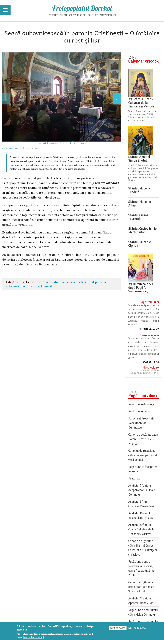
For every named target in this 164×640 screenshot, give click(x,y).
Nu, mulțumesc (137, 628)
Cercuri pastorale (11, 148)
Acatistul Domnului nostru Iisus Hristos (140, 515)
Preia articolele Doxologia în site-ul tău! (144, 371)
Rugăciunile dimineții (141, 404)
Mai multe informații (33, 637)
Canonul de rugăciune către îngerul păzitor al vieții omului (142, 455)
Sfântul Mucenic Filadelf (139, 190)
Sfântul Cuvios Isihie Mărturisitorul (142, 230)
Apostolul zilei (150, 302)
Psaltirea (134, 478)
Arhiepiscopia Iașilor (73, 15)
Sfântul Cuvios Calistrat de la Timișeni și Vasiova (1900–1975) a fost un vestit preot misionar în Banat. (142, 116)
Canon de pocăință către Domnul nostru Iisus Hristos (143, 439)
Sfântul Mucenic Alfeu (139, 203)
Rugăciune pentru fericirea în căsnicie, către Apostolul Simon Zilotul (142, 568)
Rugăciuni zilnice (143, 395)
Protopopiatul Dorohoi (82, 8)
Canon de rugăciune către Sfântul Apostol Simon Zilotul (141, 586)
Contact (93, 15)
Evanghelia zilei (149, 335)
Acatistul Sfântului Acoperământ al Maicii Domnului (142, 490)
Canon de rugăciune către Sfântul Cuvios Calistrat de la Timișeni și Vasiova (142, 547)
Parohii (53, 15)
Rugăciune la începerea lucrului (143, 469)
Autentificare (108, 15)
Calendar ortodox (143, 61)
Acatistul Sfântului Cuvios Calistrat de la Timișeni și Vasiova (141, 529)
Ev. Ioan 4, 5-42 (151, 361)
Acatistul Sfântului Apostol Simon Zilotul (141, 600)
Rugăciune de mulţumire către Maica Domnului (143, 612)
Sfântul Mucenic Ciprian (139, 243)
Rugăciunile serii (138, 411)
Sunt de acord (117, 628)
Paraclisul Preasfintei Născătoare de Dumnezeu (141, 422)
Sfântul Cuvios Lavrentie (138, 217)
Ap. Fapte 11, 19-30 (149, 328)
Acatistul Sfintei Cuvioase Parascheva (141, 504)
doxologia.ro (151, 367)
